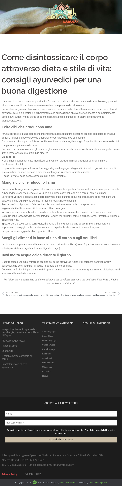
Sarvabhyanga (48, 331)
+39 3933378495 (16, 465)
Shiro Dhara (47, 336)
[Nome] (61, 414)
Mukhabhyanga (49, 340)
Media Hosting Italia (98, 483)
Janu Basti (47, 358)
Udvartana (47, 367)
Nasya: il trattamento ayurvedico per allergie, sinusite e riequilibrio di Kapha (20, 332)
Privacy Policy (9, 474)
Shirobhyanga (48, 345)
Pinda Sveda (48, 362)
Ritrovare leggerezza (13, 340)
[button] (60, 30)
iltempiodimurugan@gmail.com (55, 465)
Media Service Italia (69, 483)
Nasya (45, 376)
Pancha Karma (9, 345)
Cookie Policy (33, 473)
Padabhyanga (48, 349)
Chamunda (7, 350)
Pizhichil (46, 371)
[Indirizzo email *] (61, 423)
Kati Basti (46, 354)
